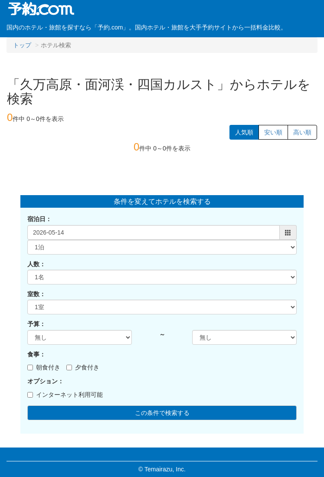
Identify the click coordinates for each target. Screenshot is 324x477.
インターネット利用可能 (65, 394)
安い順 (273, 132)
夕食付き (82, 367)
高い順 (302, 132)
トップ (22, 45)
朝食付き (43, 367)
